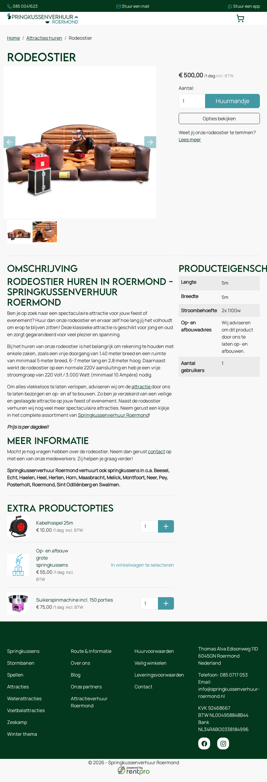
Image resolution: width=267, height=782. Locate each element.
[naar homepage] (42, 18)
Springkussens (23, 651)
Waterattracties (24, 698)
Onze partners (86, 686)
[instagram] (223, 743)
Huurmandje (233, 101)
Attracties (18, 686)
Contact (143, 686)
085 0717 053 (234, 675)
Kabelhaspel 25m (54, 523)
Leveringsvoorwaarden (159, 675)
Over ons (80, 663)
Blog (75, 675)
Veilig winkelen (151, 663)
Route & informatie (91, 651)
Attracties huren (44, 38)
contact (156, 451)
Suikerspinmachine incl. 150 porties (74, 600)
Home (13, 38)
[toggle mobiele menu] (256, 18)
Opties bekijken (219, 118)
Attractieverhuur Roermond (89, 702)
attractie (141, 386)
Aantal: (186, 88)
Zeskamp (17, 722)
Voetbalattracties (26, 710)
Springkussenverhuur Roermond (113, 415)
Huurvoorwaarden (154, 651)
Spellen (15, 675)
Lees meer (190, 139)
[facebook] (204, 743)
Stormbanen (20, 663)
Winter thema (22, 734)
